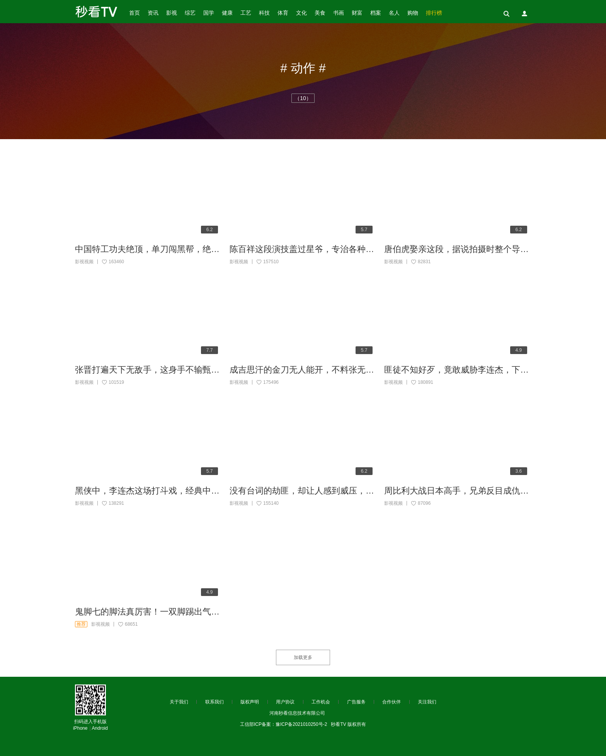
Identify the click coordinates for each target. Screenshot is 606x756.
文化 (301, 13)
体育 (282, 13)
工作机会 (321, 702)
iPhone (80, 728)
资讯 (153, 13)
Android (100, 728)
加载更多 (303, 657)
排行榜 (434, 13)
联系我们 (214, 702)
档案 (375, 13)
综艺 (190, 13)
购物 (412, 13)
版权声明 (249, 702)
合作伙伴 (391, 702)
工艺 (245, 13)
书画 (338, 13)
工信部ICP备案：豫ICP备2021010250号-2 (283, 724)
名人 (394, 13)
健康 (227, 13)
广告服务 (356, 702)
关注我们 (427, 702)
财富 (357, 13)
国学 (208, 13)
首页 (134, 13)
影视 (171, 13)
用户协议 (285, 702)
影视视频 (84, 261)
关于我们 (179, 702)
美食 (320, 13)
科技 (264, 13)
